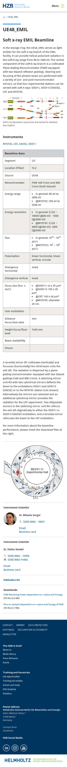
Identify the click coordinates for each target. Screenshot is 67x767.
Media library (9, 654)
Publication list (12, 580)
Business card (27, 531)
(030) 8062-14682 (18, 559)
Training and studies (13, 681)
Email (22, 528)
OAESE (23, 143)
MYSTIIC (7, 143)
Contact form (10, 727)
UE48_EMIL (13, 17)
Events (6, 662)
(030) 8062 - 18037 (34, 521)
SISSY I (32, 143)
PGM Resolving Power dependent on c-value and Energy (33, 594)
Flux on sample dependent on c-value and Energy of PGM (33, 604)
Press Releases (10, 658)
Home (4, 17)
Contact (8, 625)
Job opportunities (11, 676)
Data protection (38, 625)
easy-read (8, 629)
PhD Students (9, 689)
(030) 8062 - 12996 (18, 556)
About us (7, 650)
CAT (16, 143)
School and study (11, 685)
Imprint (20, 625)
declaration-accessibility (33, 629)
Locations (8, 730)
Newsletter (9, 634)
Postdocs (7, 693)
